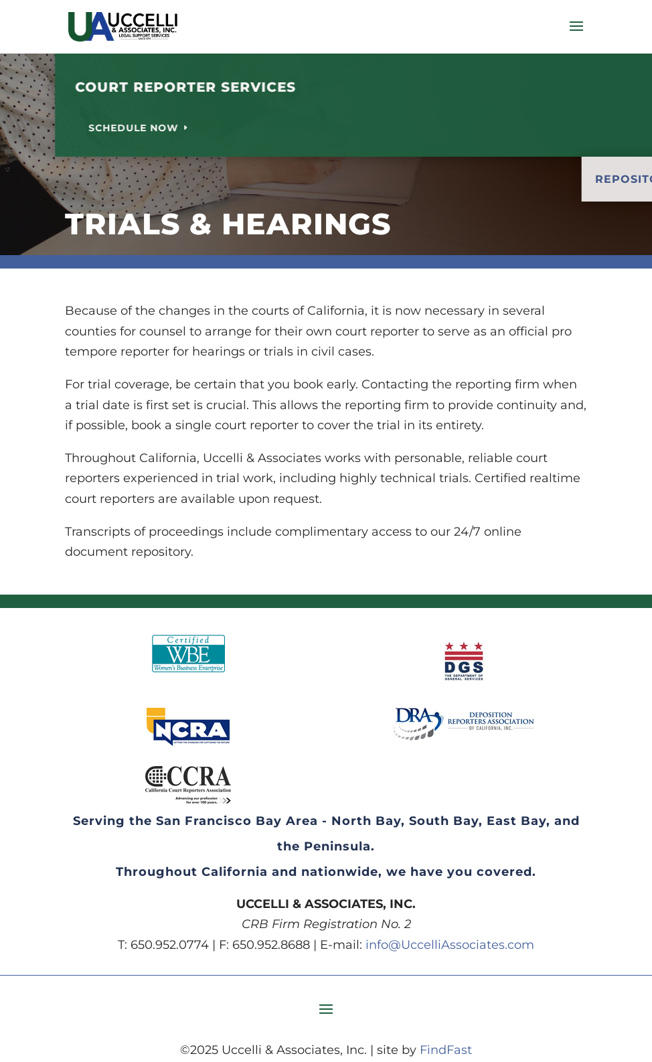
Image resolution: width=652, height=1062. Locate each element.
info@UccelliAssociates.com (449, 944)
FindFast (446, 1050)
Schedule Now (235, 128)
